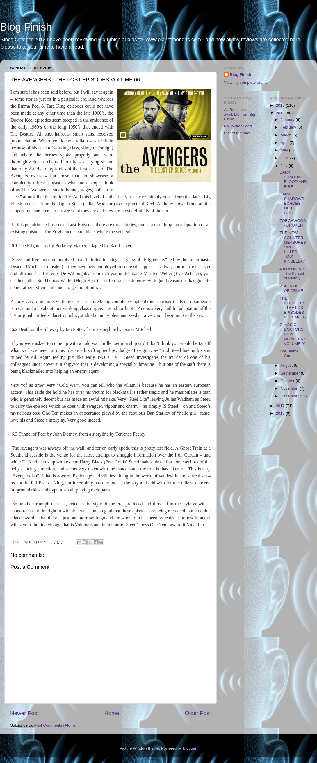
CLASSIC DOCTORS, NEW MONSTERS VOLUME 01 (292, 334)
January (288, 119)
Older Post (198, 713)
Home (111, 713)
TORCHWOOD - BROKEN (292, 222)
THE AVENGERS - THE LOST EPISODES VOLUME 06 (292, 307)
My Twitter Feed (238, 126)
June (285, 158)
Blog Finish (26, 27)
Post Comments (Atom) (54, 725)
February (289, 127)
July (285, 165)
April (285, 142)
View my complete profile (246, 82)
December (290, 396)
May (285, 150)
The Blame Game (288, 353)
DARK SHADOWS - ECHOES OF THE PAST (293, 203)
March (287, 135)
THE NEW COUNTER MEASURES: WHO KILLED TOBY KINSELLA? (292, 247)
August (287, 365)
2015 (281, 105)
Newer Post (24, 713)
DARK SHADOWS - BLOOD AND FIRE (293, 179)
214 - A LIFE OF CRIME (291, 288)
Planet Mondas (237, 133)
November (290, 388)
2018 (281, 413)
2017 (281, 406)
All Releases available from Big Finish (239, 114)
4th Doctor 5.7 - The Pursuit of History (293, 273)
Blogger (189, 748)
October (288, 381)
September (291, 373)
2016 (281, 113)
